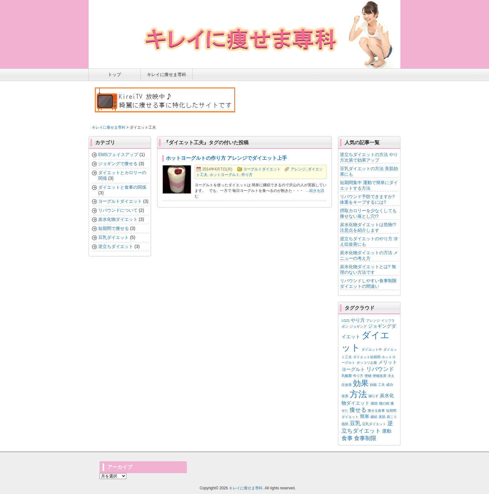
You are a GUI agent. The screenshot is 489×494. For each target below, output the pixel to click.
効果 (361, 383)
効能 (373, 385)
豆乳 (355, 423)
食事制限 (365, 438)
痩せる (358, 410)
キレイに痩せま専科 (108, 127)
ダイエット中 (371, 349)
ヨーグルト (353, 369)
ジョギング (358, 326)
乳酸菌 (346, 376)
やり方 (358, 320)
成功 (389, 385)
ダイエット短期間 (366, 357)
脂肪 (344, 424)
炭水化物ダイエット (118, 219)
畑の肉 (384, 403)
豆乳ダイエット (113, 237)
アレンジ (298, 169)
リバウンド (380, 369)
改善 (344, 396)
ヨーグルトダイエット (262, 169)
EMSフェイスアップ (118, 154)
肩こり (392, 417)
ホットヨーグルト (225, 175)
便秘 (368, 376)
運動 (386, 431)
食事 (347, 438)
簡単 (364, 416)
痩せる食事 (376, 410)
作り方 (247, 175)
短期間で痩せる (113, 228)
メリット (387, 362)
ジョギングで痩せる (118, 163)
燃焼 (374, 403)
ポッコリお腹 (366, 362)
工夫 (381, 385)
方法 (358, 394)
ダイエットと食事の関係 (122, 187)
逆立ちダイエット (115, 246)
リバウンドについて (118, 210)
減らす (373, 396)
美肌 (382, 417)
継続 (373, 417)
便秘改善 (379, 376)
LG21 (345, 320)
